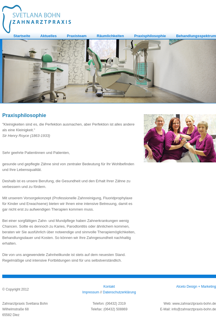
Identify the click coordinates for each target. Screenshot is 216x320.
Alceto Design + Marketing (196, 287)
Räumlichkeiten (110, 36)
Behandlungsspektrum (196, 36)
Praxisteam (76, 36)
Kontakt (109, 287)
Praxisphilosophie (150, 36)
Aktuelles (48, 36)
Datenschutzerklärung (119, 292)
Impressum (90, 292)
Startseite (21, 36)
